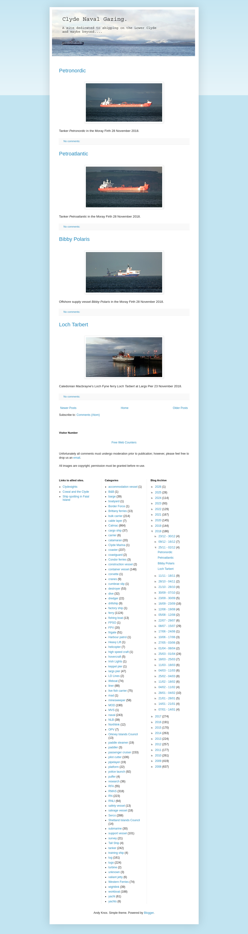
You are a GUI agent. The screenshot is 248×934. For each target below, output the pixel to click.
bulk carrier (115, 516)
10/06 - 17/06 (167, 637)
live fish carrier (117, 690)
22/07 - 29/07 (167, 620)
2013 (158, 738)
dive (111, 593)
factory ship (115, 608)
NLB (111, 719)
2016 (158, 722)
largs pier (114, 671)
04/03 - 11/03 (167, 670)
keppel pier (115, 666)
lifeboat (113, 681)
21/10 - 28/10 (167, 587)
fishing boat (115, 618)
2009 (158, 761)
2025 (158, 492)
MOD (111, 705)
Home (125, 408)
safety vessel (116, 805)
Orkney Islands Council (123, 734)
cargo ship (115, 530)
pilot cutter (115, 757)
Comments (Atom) (88, 415)
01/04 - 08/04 (167, 648)
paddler (113, 747)
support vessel (117, 833)
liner (111, 685)
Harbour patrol (117, 637)
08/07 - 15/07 (167, 626)
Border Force (116, 506)
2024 (158, 498)
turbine (112, 867)
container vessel (118, 569)
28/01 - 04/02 (167, 693)
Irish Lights (115, 661)
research (114, 781)
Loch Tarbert (73, 325)
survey (112, 838)
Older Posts (180, 408)
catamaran (115, 540)
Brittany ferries (117, 511)
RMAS (112, 791)
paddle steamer (118, 742)
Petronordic (72, 71)
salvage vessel (117, 810)
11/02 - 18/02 (167, 681)
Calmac (113, 525)
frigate (112, 632)
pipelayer (114, 762)
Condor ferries (117, 559)
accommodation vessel (123, 486)
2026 (158, 486)
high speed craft (118, 652)
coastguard (115, 554)
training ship (116, 853)
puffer (112, 776)
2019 (158, 525)
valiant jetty (115, 877)
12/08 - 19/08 (167, 609)
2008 (158, 766)
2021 (158, 514)
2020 (158, 520)
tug (110, 857)
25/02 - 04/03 (167, 676)
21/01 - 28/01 (167, 698)
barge (112, 496)
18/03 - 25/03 (167, 659)
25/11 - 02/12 (167, 547)
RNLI (111, 801)
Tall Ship (113, 843)
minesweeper (116, 700)
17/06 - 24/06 (167, 631)
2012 (158, 744)
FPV (111, 627)
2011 (158, 750)
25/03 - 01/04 (167, 654)
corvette (113, 574)
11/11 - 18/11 (167, 575)
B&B (111, 491)
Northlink (114, 724)
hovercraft (114, 656)
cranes (112, 579)
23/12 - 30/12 (167, 536)
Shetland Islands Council (124, 820)
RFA (111, 786)
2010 (158, 755)
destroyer (114, 588)
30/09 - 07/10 (167, 592)
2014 (158, 733)
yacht (111, 896)
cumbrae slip (116, 584)
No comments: (72, 141)
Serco (112, 815)
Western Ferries (118, 882)
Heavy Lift (114, 642)
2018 (158, 531)
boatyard (114, 501)
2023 (158, 503)
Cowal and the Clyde (76, 491)
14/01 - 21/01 (167, 703)
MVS (111, 710)
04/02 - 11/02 (167, 687)
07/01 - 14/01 (167, 709)
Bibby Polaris (74, 239)
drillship (113, 603)
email (76, 457)
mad (111, 695)
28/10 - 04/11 (167, 581)
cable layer (115, 520)
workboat (114, 891)
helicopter (114, 647)
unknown (114, 872)
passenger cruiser (119, 752)
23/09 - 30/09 (167, 598)
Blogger (149, 912)
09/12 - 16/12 (167, 541)
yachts (112, 901)
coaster (113, 549)
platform (113, 767)
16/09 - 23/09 (167, 603)
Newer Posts (68, 408)
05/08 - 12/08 (167, 614)
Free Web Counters (124, 442)
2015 (158, 727)
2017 (158, 716)
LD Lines (114, 676)
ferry (111, 613)
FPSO (112, 622)
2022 (158, 509)
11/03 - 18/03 (167, 665)
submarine (115, 828)
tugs (111, 862)
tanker (112, 848)
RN (110, 796)
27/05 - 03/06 (167, 642)
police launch (116, 771)
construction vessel (120, 564)
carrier (112, 535)
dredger (113, 598)
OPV (111, 729)
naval (111, 715)
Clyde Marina (116, 545)
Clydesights (70, 486)
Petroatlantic (73, 154)
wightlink (113, 887)
